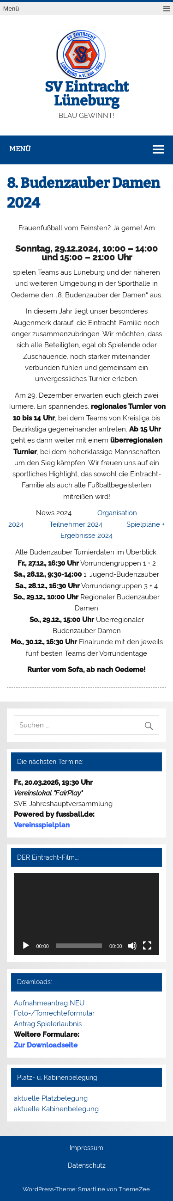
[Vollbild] (147, 945)
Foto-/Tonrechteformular (54, 1013)
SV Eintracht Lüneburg (87, 94)
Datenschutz (87, 1166)
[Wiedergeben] (25, 945)
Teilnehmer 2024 (75, 524)
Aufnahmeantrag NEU (49, 1003)
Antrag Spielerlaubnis (48, 1024)
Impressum (86, 1148)
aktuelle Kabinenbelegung (56, 1109)
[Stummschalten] (132, 945)
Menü (11, 8)
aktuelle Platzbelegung (51, 1098)
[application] (86, 914)
